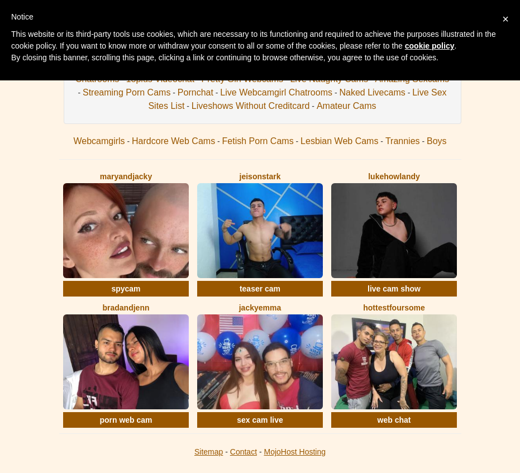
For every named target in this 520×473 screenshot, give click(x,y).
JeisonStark (260, 176)
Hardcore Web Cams (173, 141)
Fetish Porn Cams (258, 141)
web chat (394, 419)
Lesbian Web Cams (339, 141)
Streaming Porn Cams (126, 92)
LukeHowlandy (394, 176)
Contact (243, 451)
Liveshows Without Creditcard (251, 106)
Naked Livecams (372, 92)
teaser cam (260, 288)
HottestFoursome (393, 307)
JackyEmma (260, 307)
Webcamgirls (99, 141)
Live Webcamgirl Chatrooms (276, 92)
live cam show (394, 288)
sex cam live (260, 419)
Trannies (402, 141)
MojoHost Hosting (295, 451)
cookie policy (430, 45)
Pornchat (195, 92)
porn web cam (125, 419)
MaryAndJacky (126, 176)
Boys (437, 141)
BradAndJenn (125, 307)
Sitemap (208, 451)
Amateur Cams (346, 106)
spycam (125, 288)
